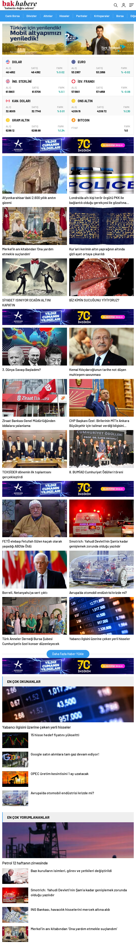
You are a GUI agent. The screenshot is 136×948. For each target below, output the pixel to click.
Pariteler (81, 16)
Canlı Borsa (12, 16)
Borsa (120, 16)
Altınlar (48, 16)
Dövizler (31, 16)
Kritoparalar (102, 16)
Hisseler (64, 16)
